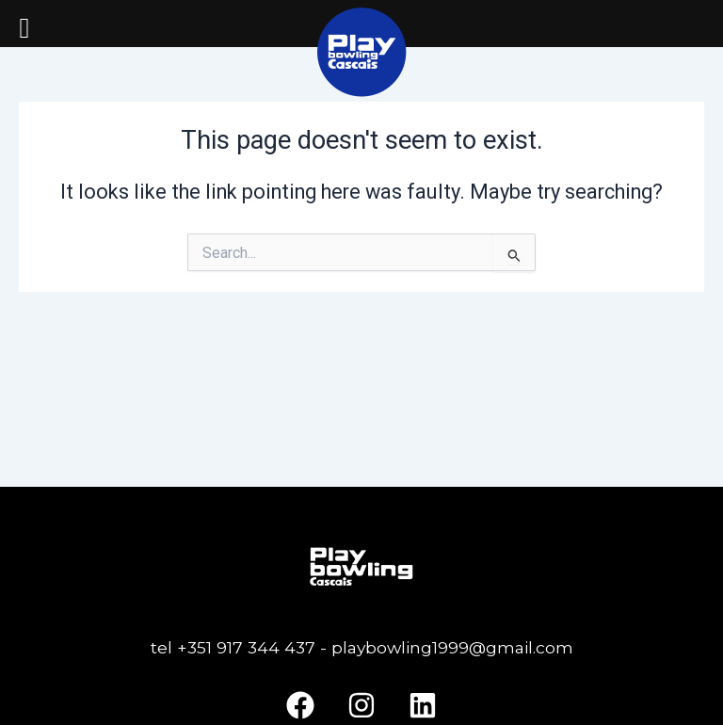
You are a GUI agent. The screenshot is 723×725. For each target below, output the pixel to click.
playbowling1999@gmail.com (450, 647)
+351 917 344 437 (246, 647)
